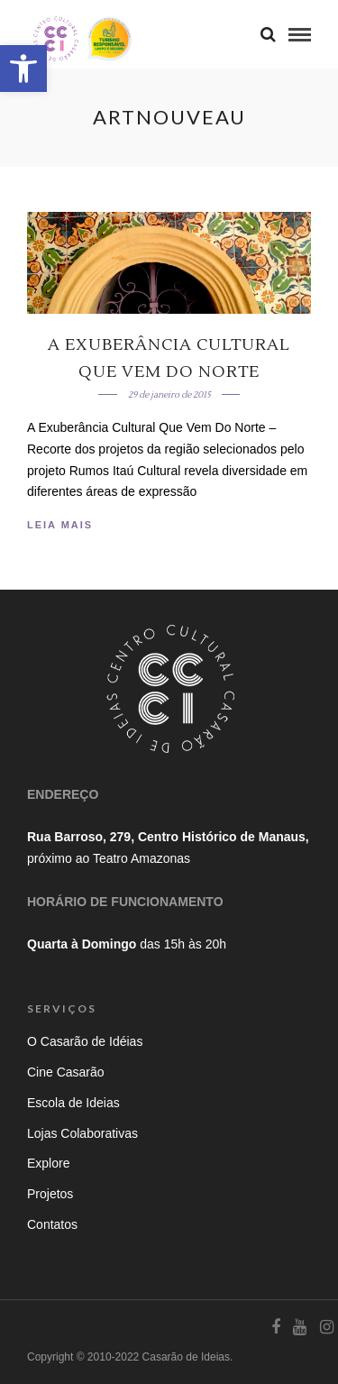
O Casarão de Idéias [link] (84, 1041)
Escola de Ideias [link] (73, 1102)
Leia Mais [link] (60, 524)
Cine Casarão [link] (66, 1072)
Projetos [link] (50, 1194)
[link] (23, 68)
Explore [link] (48, 1163)
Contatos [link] (52, 1224)
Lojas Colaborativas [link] (82, 1133)
